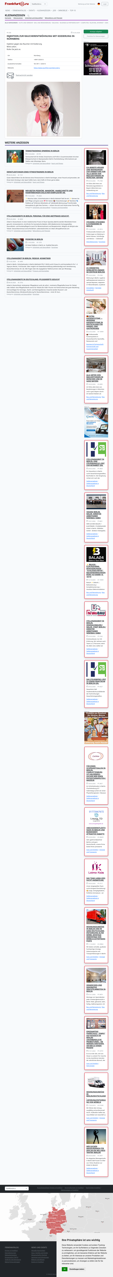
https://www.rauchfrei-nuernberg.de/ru (47, 68)
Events (32, 10)
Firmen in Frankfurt (11, 1251)
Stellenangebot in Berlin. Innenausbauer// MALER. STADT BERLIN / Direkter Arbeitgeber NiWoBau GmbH (96, 627)
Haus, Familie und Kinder (39, 1253)
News (7, 10)
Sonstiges (55, 247)
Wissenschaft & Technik (39, 1255)
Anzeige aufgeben (96, 32)
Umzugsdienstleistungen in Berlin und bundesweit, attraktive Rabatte (96, 831)
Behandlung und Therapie (53, 18)
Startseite (8, 18)
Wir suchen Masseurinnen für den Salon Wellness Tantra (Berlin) (95, 1149)
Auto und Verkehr (92, 850)
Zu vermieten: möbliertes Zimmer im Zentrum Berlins (95, 270)
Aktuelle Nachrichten (38, 1251)
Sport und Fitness (57, 163)
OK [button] (65, 1269)
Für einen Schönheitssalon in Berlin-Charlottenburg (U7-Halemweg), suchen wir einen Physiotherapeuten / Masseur (96, 773)
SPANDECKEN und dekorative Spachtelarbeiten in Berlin (95, 988)
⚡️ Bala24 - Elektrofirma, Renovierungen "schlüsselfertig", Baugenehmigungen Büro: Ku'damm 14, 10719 (95, 570)
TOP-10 (73, 10)
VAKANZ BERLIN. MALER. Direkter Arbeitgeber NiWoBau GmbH (93, 515)
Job (54, 10)
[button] (78, 83)
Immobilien (90, 288)
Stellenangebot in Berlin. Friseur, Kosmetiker (29, 258)
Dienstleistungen (92, 242)
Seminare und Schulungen (40, 1257)
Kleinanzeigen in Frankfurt (69, 1190)
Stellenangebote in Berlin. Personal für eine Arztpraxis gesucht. (38, 216)
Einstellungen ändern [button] (77, 1269)
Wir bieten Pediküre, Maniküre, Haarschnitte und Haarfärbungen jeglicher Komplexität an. (49, 192)
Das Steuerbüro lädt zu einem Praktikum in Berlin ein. (96, 681)
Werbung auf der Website (86, 4)
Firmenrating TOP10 (11, 1257)
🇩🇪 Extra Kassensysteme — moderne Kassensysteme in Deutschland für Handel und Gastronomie (94, 322)
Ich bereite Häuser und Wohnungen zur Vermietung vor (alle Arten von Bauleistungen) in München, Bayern (95, 172)
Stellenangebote (92, 481)
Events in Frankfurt (37, 1262)
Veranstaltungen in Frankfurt (74, 1188)
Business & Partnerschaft (94, 344)
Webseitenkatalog (11, 1255)
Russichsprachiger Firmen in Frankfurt (49, 1188)
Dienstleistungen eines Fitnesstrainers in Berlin (30, 172)
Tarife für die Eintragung (13, 1260)
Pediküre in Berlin (34, 239)
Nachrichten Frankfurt (93, 1188)
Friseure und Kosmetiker (60, 208)
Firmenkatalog (19, 10)
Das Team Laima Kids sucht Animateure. (95, 879)
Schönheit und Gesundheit (34, 18)
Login (105, 4)
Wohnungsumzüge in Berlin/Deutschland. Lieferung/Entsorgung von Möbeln (96, 1097)
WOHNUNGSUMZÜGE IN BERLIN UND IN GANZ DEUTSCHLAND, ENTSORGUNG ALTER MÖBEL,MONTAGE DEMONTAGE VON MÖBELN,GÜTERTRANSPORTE (95, 934)
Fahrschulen (90, 1066)
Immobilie (62, 10)
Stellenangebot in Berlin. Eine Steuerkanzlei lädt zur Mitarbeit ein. (95, 462)
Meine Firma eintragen (12, 1262)
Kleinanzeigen (43, 10)
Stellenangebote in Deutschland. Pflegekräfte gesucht (33, 279)
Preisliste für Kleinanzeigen (96, 36)
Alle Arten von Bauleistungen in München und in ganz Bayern (94, 378)
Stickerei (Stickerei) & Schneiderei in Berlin (95, 224)
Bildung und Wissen (37, 1260)
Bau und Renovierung (93, 193)
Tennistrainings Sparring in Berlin (42, 151)
